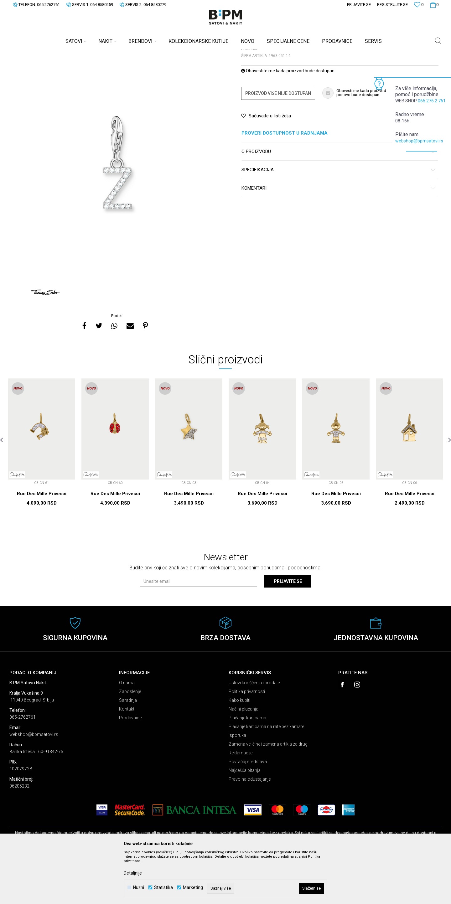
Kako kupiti (239, 749)
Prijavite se (288, 630)
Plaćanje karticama (247, 766)
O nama (127, 731)
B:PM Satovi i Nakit (25, 53)
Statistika (163, 887)
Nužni (138, 887)
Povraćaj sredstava (248, 810)
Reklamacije (240, 801)
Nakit (71, 53)
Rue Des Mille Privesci (41, 543)
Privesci (87, 53)
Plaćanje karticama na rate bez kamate (266, 775)
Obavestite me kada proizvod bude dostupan (287, 119)
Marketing (193, 887)
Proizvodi (54, 53)
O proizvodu (338, 200)
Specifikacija (338, 219)
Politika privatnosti (247, 740)
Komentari (338, 237)
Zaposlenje (130, 740)
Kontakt (126, 758)
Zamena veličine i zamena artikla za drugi (268, 793)
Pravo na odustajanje (250, 828)
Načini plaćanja (243, 758)
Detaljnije (133, 873)
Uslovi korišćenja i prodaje (254, 731)
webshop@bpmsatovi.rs (419, 140)
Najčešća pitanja (245, 819)
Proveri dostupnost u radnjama (338, 182)
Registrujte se (392, 4)
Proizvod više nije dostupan (278, 142)
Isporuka (237, 784)
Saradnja (128, 749)
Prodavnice (130, 766)
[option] (117, 211)
